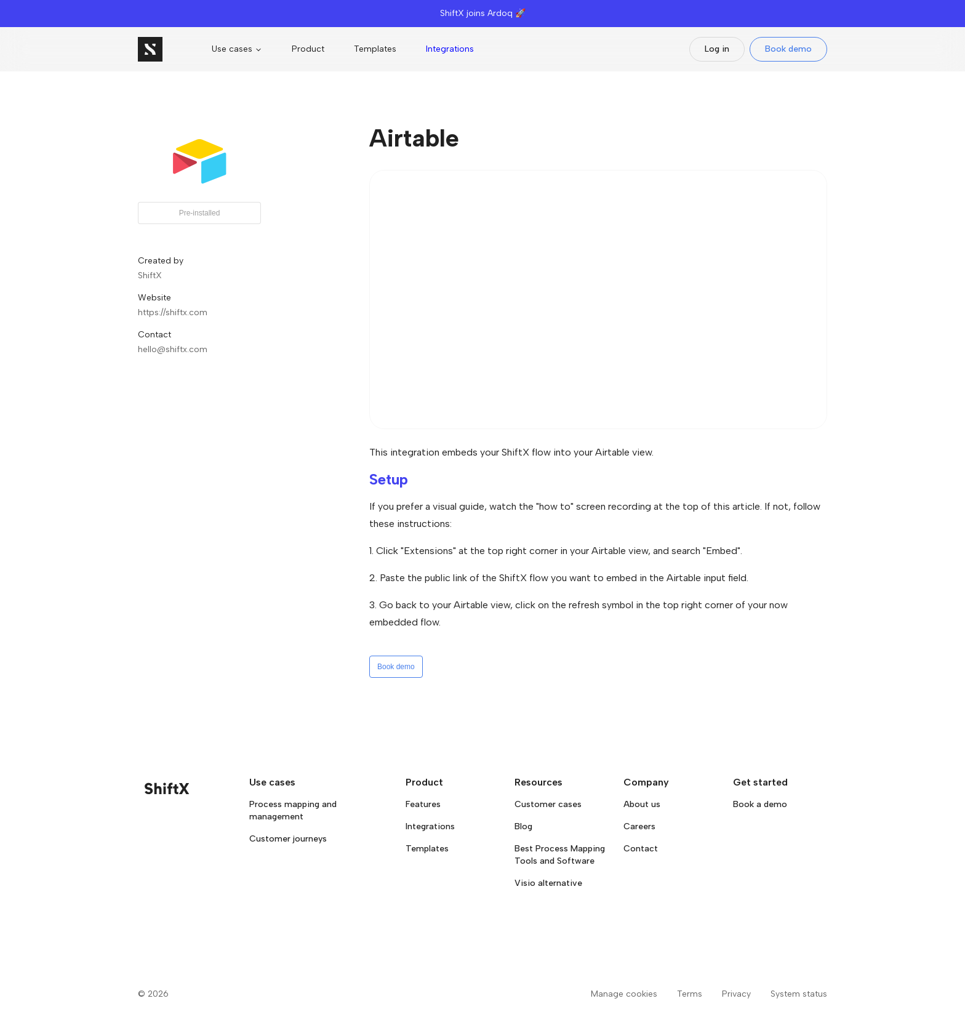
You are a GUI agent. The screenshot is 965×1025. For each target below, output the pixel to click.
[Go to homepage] (150, 49)
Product (308, 49)
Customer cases (548, 804)
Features (423, 804)
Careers (639, 826)
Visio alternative (548, 883)
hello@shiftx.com (172, 349)
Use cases (237, 49)
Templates (375, 49)
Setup (388, 479)
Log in (717, 49)
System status (799, 994)
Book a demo (760, 804)
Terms (689, 994)
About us (641, 804)
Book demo (788, 49)
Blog (523, 826)
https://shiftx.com (172, 312)
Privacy (736, 994)
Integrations (450, 49)
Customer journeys (288, 839)
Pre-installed (199, 213)
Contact (640, 848)
